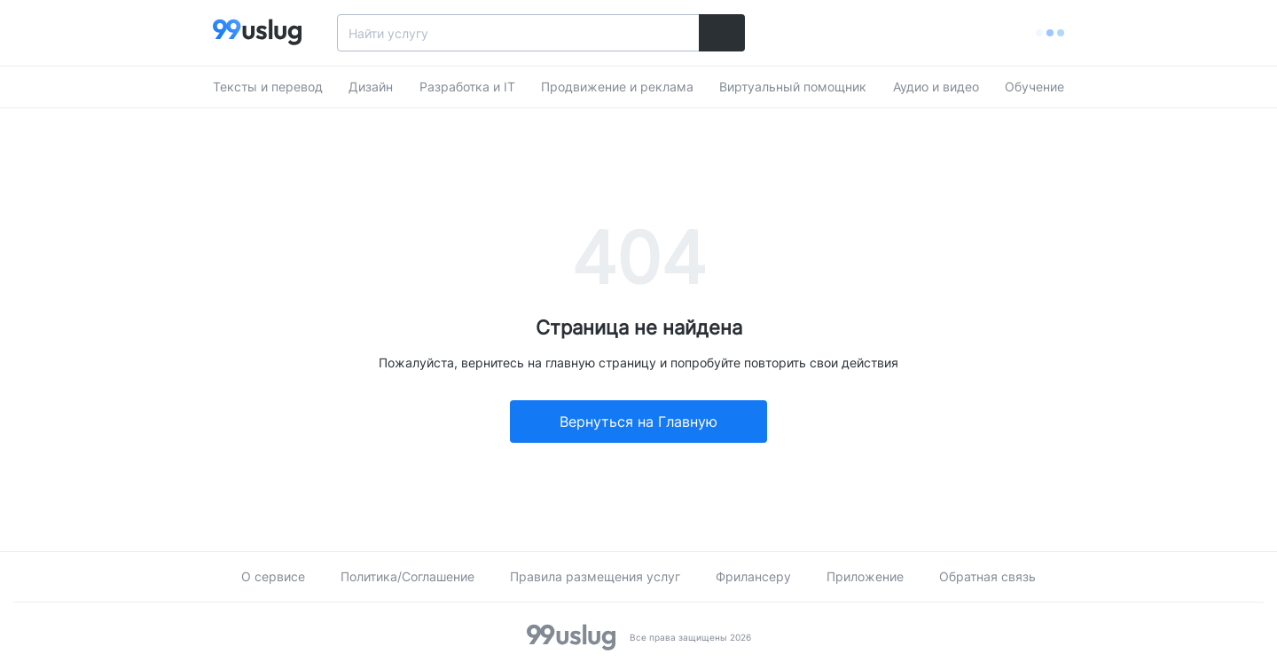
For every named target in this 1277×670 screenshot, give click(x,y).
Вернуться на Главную (638, 421)
